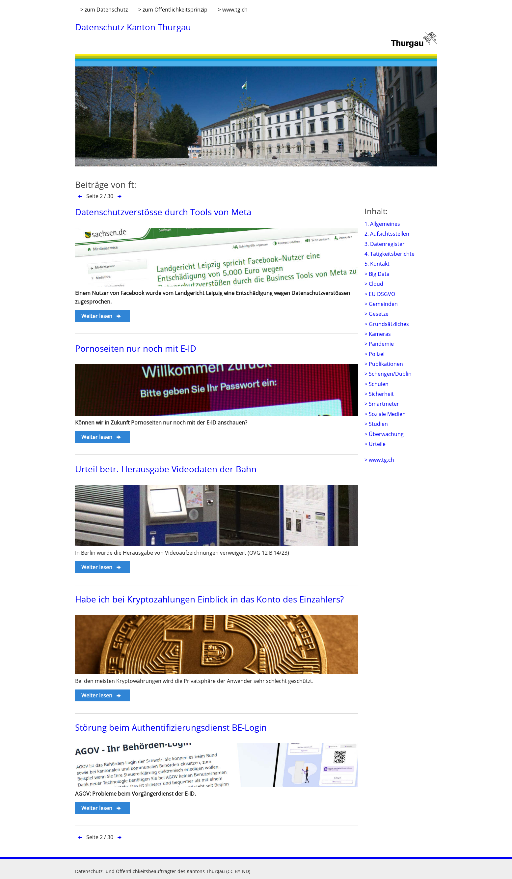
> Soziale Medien (385, 414)
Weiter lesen (101, 316)
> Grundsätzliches (386, 324)
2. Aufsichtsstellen (386, 233)
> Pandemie (379, 343)
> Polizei (374, 354)
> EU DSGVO (379, 294)
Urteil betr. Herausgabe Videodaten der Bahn (165, 469)
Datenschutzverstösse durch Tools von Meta (163, 212)
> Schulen (376, 384)
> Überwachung (384, 434)
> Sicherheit (379, 393)
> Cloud (373, 283)
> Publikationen (383, 363)
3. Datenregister (384, 244)
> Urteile (375, 444)
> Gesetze (376, 313)
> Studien (376, 423)
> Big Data (377, 274)
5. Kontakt (377, 263)
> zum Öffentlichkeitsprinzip (172, 9)
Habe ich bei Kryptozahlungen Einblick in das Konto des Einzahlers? (209, 599)
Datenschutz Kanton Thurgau (133, 27)
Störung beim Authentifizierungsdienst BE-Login (171, 727)
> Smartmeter (381, 403)
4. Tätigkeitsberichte (389, 253)
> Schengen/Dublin (388, 373)
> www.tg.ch (233, 9)
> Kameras (377, 333)
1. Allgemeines (382, 223)
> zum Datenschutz (104, 9)
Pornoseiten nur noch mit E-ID (135, 348)
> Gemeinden (381, 304)
